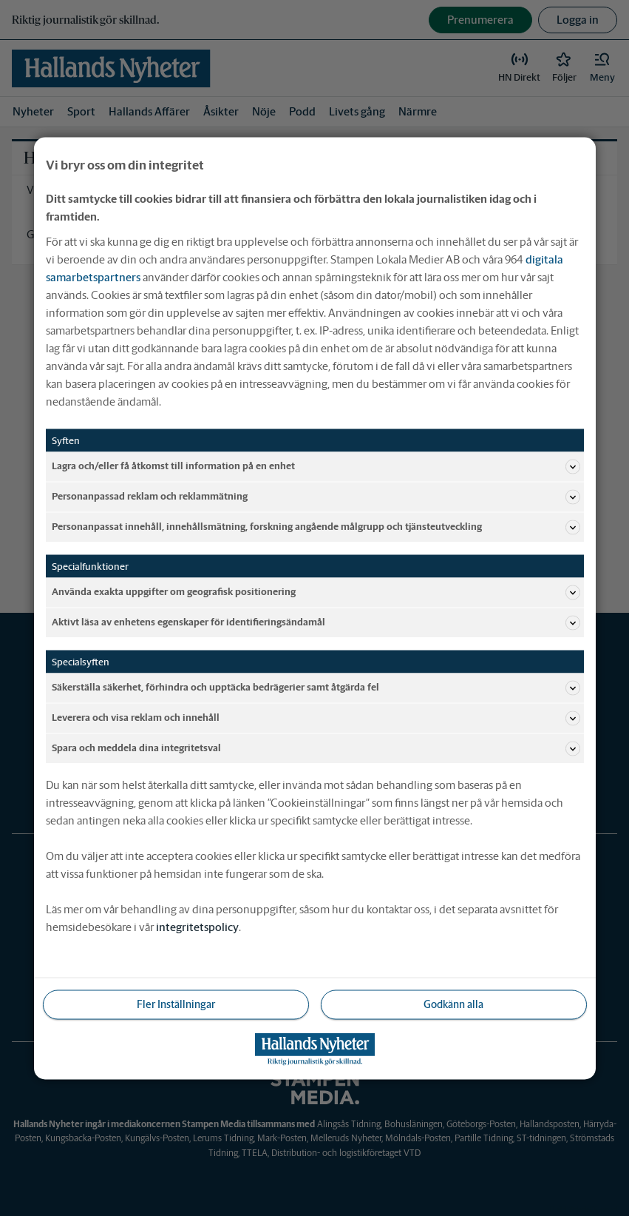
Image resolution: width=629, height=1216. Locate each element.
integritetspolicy (197, 926)
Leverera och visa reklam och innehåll (316, 718)
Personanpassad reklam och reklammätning (316, 496)
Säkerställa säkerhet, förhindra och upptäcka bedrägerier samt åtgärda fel (316, 687)
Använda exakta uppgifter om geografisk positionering (316, 592)
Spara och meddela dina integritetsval (316, 748)
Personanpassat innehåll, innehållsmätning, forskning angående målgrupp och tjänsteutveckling (316, 527)
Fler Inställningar (176, 1003)
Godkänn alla (453, 1003)
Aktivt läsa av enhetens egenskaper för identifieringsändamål (316, 622)
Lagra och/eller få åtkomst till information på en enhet (316, 466)
